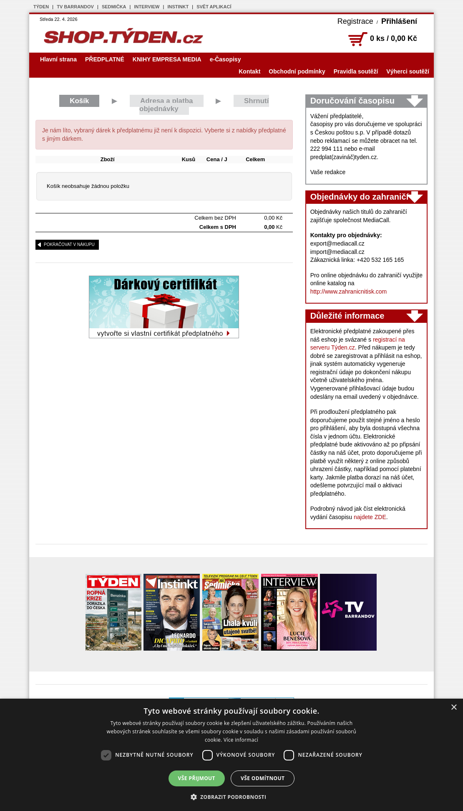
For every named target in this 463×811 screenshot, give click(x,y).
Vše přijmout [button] (196, 778)
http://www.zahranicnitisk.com (348, 291)
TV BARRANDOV (75, 6)
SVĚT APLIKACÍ (213, 6)
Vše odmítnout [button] (262, 778)
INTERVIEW (147, 6)
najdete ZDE (370, 517)
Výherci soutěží (407, 71)
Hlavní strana (58, 59)
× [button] (453, 708)
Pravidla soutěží (356, 71)
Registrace (355, 21)
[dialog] (231, 755)
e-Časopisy (225, 59)
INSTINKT (178, 6)
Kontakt (249, 71)
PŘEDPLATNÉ (104, 59)
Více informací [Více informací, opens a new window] (241, 739)
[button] (232, 797)
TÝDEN (41, 6)
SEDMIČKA (114, 6)
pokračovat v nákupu (69, 244)
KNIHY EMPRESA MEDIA (167, 59)
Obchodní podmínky (297, 71)
